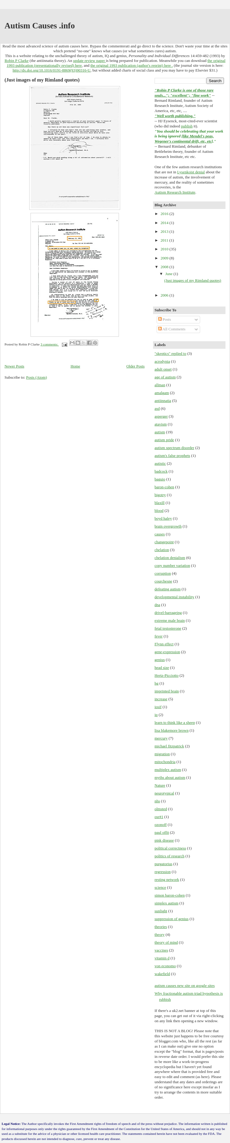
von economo (165, 966)
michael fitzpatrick (169, 746)
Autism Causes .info (40, 25)
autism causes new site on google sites (185, 985)
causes (160, 534)
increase (161, 699)
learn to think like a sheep (175, 722)
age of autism (165, 377)
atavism (161, 424)
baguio (160, 479)
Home (75, 366)
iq (156, 714)
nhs (157, 801)
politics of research (169, 856)
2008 (165, 267)
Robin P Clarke (17, 60)
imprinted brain (167, 691)
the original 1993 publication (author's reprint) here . (132, 65)
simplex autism (166, 903)
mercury (161, 738)
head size (162, 667)
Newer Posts (14, 366)
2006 (165, 295)
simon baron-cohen (170, 895)
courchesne (163, 581)
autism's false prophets (172, 455)
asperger (161, 416)
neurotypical (164, 793)
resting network (167, 879)
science (160, 887)
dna (157, 604)
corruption (163, 573)
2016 (165, 213)
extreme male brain (170, 620)
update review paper (89, 60)
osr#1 (159, 816)
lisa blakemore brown (172, 730)
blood (159, 510)
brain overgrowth (168, 526)
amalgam (162, 392)
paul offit (162, 832)
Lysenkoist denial (191, 172)
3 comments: (49, 344)
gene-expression (167, 652)
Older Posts (135, 366)
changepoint (164, 542)
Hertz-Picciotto (166, 675)
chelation (162, 549)
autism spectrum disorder (174, 447)
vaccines (161, 950)
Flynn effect (164, 644)
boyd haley (163, 518)
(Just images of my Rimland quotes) (42, 80)
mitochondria (165, 761)
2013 (165, 231)
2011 (165, 240)
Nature (160, 785)
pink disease (164, 840)
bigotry (160, 495)
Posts (164, 319)
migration (162, 754)
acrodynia (162, 361)
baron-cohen (164, 487)
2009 (165, 258)
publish (187, 126)
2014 (165, 222)
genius (160, 659)
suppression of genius (172, 919)
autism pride (164, 440)
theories (161, 926)
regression (163, 871)
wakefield (162, 973)
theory (160, 934)
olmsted (161, 809)
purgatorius (163, 864)
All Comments (172, 329)
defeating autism (167, 589)
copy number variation (172, 565)
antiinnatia (163, 400)
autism (160, 432)
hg (156, 683)
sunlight (161, 911)
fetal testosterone (168, 628)
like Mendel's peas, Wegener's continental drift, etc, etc (184, 138)
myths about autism (170, 777)
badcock (161, 471)
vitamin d (162, 958)
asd (157, 408)
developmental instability (174, 597)
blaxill (160, 502)
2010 (165, 249)
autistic (160, 463)
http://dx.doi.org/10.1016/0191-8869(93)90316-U (52, 70)
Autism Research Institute (175, 192)
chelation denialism (170, 557)
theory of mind (166, 942)
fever (159, 636)
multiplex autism (168, 769)
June (169, 273)
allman (160, 385)
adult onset (163, 369)
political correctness (170, 848)
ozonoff (161, 824)
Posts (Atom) (36, 377)
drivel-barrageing (168, 612)
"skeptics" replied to (170, 353)
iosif (158, 707)
